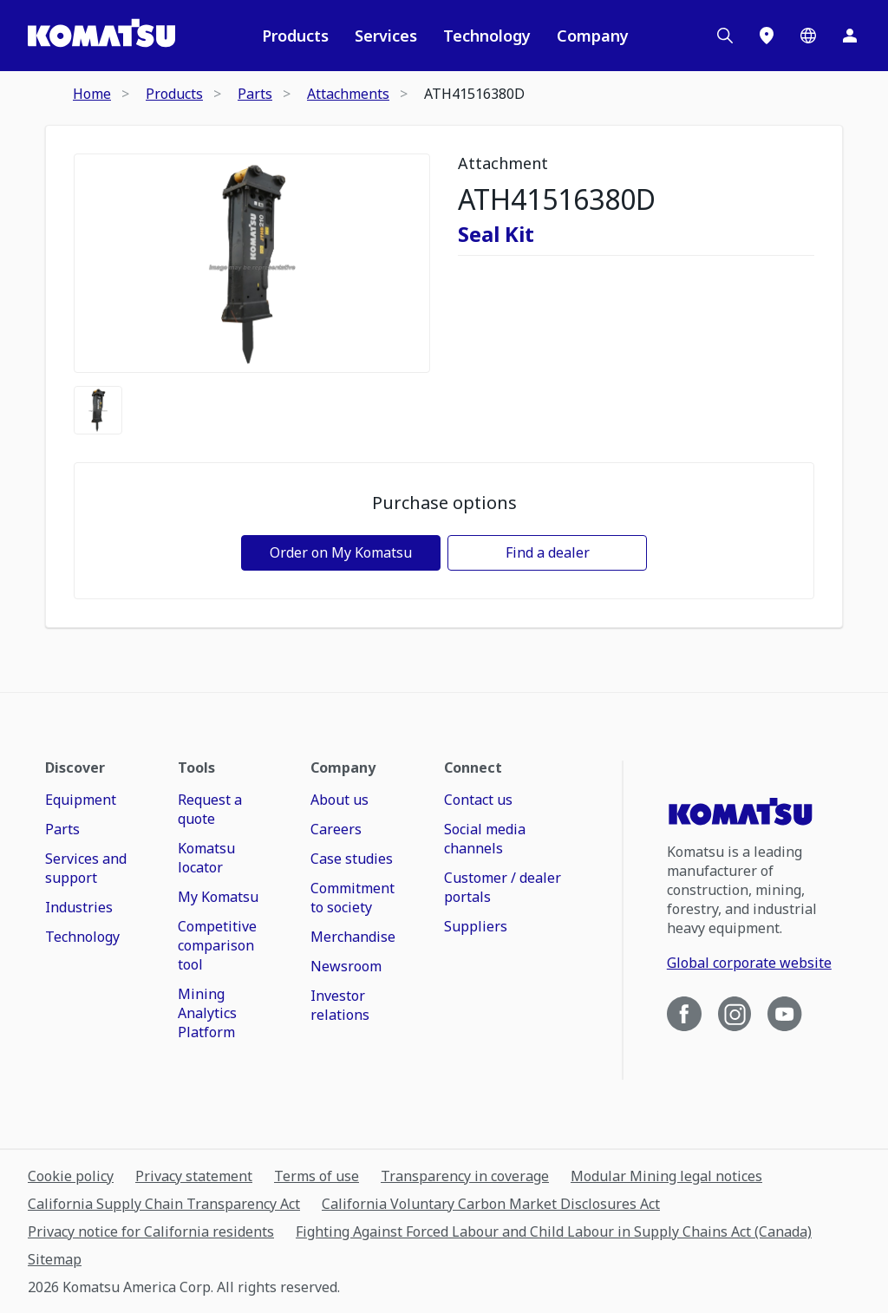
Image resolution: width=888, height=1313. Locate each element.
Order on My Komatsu (341, 552)
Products (295, 35)
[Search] (725, 35)
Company (593, 35)
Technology (487, 35)
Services (386, 35)
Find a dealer (548, 552)
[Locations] (766, 35)
